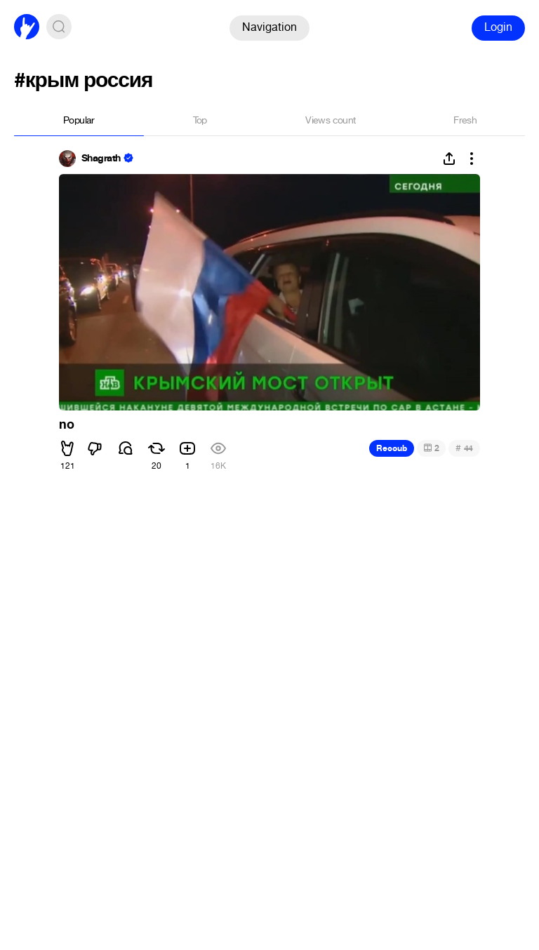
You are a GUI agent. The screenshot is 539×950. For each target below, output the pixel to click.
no (66, 424)
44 (464, 448)
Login (498, 27)
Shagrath (101, 158)
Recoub (391, 448)
